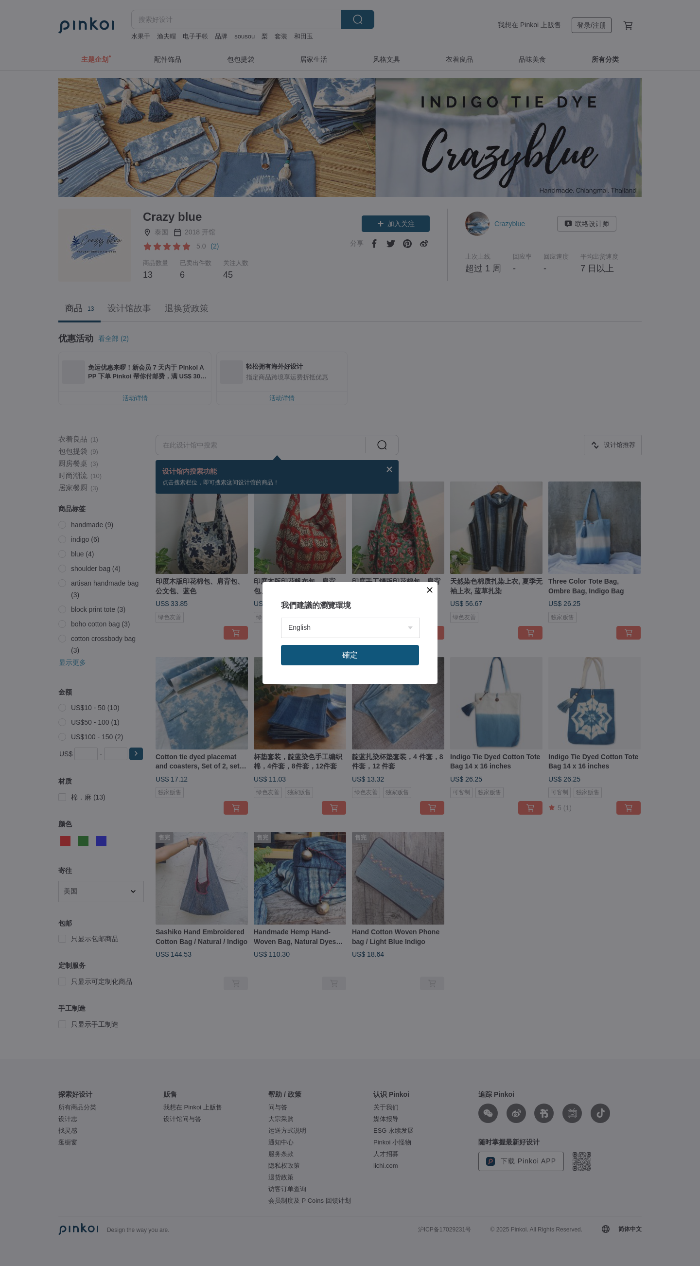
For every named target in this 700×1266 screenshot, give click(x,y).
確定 (350, 655)
